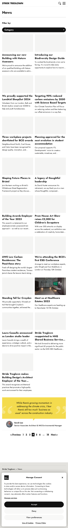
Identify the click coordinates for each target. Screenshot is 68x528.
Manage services (10, 498)
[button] (59, 3)
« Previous (15, 434)
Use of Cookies (27, 523)
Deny (34, 511)
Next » (54, 434)
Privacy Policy (41, 523)
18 (48, 434)
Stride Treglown (8, 469)
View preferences (34, 517)
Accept (34, 504)
